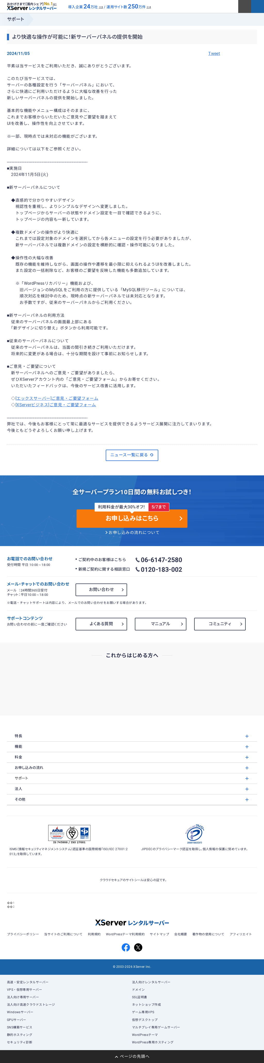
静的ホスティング (19, 1035)
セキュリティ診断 (19, 1042)
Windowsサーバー (20, 1012)
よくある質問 (101, 623)
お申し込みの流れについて (134, 532)
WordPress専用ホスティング (153, 1042)
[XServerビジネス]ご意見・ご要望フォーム (55, 405)
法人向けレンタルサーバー (151, 982)
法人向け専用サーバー (23, 997)
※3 (101, 7)
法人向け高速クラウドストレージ (31, 1005)
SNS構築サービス (19, 1027)
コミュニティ (220, 623)
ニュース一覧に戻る (132, 455)
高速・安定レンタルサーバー (28, 982)
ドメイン (138, 990)
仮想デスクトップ (145, 1020)
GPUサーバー (16, 1020)
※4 (148, 7)
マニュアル (160, 623)
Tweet (214, 53)
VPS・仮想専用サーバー (24, 990)
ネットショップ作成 (146, 1005)
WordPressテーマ (145, 1035)
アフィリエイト (241, 934)
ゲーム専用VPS (143, 1012)
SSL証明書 (139, 997)
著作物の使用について (208, 934)
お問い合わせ (101, 589)
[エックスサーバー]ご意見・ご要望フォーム (56, 398)
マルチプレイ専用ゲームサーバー (156, 1027)
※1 (55, 4)
